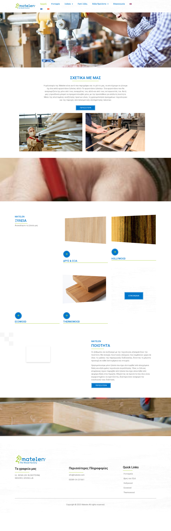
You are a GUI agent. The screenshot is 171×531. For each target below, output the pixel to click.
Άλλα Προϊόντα (100, 5)
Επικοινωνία (119, 4)
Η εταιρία (55, 4)
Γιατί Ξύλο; (82, 4)
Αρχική (43, 4)
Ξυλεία (68, 5)
